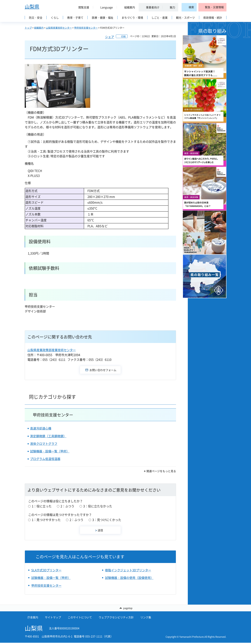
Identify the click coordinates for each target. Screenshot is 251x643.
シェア (109, 37)
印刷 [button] (123, 36)
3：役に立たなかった (97, 506)
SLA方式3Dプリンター (46, 570)
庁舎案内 (32, 618)
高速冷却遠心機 (40, 428)
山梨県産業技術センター (59, 27)
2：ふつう (67, 506)
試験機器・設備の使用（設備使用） (129, 578)
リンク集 (145, 618)
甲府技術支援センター (86, 27)
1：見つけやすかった (46, 519)
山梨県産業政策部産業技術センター (51, 350)
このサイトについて (80, 618)
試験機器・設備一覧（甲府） (49, 451)
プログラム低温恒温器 (45, 459)
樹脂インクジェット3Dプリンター (128, 570)
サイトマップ (53, 618)
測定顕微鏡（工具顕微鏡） (48, 436)
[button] (82, 7)
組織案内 (39, 27)
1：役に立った (42, 506)
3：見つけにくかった (106, 519)
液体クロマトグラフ (43, 443)
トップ (28, 27)
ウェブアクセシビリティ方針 (116, 618)
